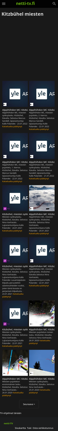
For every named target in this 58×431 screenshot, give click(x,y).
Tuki (29, 427)
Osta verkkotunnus (43, 427)
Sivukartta (20, 427)
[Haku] (54, 3)
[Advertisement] (29, 49)
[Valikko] (3, 3)
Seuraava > (29, 404)
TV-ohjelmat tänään (10, 413)
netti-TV (8, 423)
